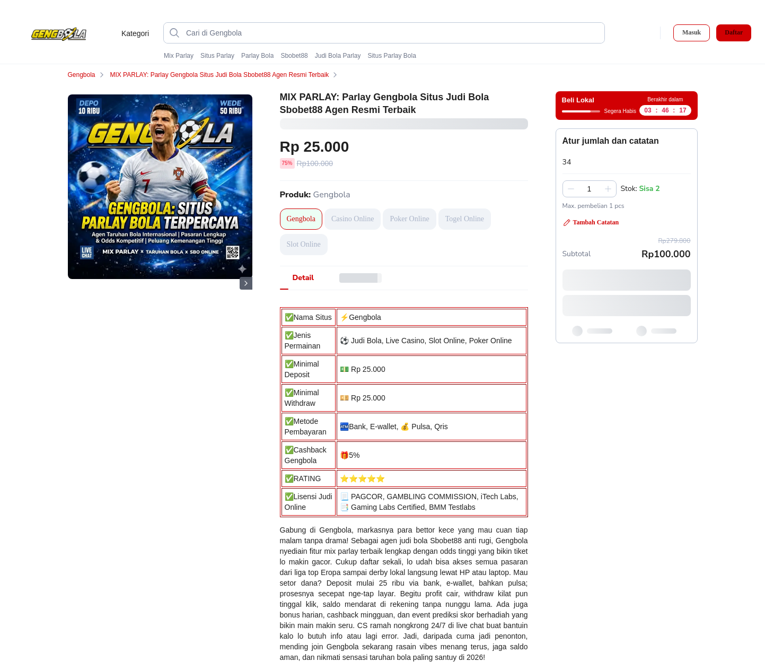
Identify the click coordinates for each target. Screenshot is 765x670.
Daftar (734, 32)
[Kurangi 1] (571, 188)
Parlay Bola (257, 55)
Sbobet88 (293, 55)
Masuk (691, 32)
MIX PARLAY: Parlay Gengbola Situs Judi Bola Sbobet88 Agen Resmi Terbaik (225, 75)
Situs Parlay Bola (391, 55)
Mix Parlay (179, 55)
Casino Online (352, 219)
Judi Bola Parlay (338, 55)
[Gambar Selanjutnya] (246, 283)
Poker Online (409, 219)
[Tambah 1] (608, 188)
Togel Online (464, 219)
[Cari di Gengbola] (392, 32)
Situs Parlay (217, 55)
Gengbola (88, 75)
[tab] (303, 278)
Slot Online (304, 244)
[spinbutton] (589, 189)
